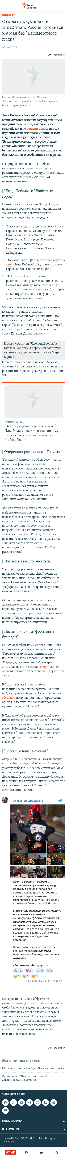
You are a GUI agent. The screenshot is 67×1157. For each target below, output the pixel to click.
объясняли (41, 613)
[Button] (56, 55)
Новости (8, 15)
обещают (8, 698)
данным (32, 128)
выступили (46, 667)
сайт (9, 264)
